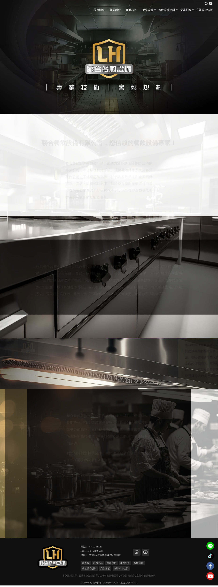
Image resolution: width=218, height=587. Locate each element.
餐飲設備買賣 (70, 577)
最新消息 (99, 9)
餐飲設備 (147, 9)
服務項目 (131, 9)
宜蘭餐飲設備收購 (145, 577)
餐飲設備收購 (127, 577)
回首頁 (85, 564)
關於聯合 (115, 9)
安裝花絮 (185, 9)
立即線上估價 (204, 9)
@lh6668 (98, 552)
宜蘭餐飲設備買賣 (88, 577)
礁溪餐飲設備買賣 (109, 577)
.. (119, 584)
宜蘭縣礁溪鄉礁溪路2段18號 (105, 556)
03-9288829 (96, 548)
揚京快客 (97, 584)
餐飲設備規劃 (166, 9)
